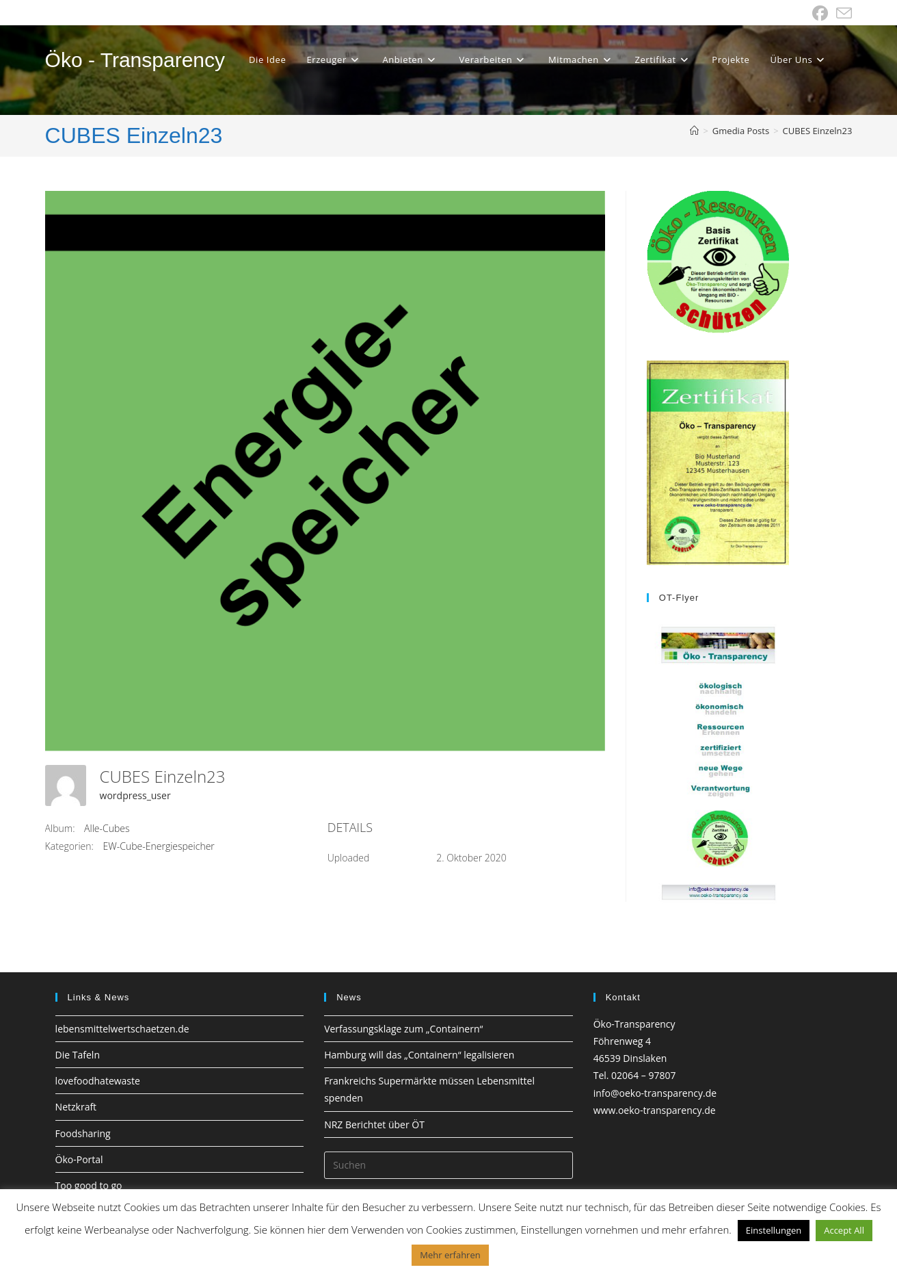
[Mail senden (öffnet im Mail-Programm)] (842, 13)
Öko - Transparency (135, 60)
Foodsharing (83, 1133)
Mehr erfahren (450, 1255)
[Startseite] (694, 131)
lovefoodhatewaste (97, 1080)
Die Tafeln (77, 1054)
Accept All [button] (844, 1230)
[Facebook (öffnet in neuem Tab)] (820, 13)
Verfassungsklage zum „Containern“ (403, 1028)
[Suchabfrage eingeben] (448, 1165)
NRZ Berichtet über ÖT (374, 1124)
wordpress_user (135, 795)
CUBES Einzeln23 (818, 131)
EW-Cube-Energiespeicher (159, 846)
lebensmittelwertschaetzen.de (122, 1028)
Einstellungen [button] (773, 1230)
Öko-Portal (79, 1159)
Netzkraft (76, 1106)
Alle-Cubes (106, 828)
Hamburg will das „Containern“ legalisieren (419, 1054)
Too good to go (88, 1185)
